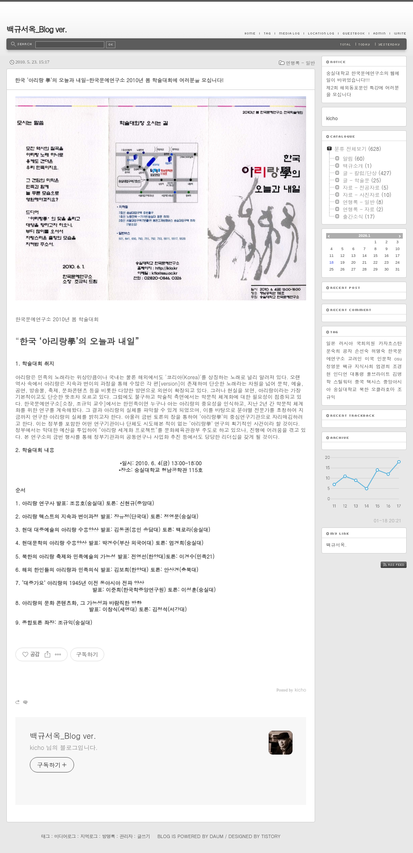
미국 (369, 358)
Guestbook (353, 33)
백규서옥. (336, 545)
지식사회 (364, 366)
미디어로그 (65, 836)
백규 (347, 366)
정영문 (333, 366)
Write (398, 33)
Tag (267, 33)
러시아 (346, 343)
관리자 (126, 836)
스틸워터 (342, 381)
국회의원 (365, 343)
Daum (217, 836)
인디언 (340, 374)
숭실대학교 (345, 389)
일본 (331, 343)
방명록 (108, 836)
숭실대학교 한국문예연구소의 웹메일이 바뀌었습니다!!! (362, 76)
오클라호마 (383, 389)
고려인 (355, 358)
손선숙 (362, 351)
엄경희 (383, 366)
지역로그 (89, 836)
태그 (45, 836)
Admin (379, 33)
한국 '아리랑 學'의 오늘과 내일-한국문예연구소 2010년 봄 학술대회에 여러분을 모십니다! (119, 80)
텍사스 (374, 381)
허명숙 (378, 351)
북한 (364, 389)
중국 (359, 381)
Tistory (271, 836)
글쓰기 (143, 836)
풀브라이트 (378, 374)
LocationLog (321, 33)
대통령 (357, 374)
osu (398, 358)
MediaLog (289, 33)
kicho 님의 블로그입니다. (64, 747)
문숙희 (333, 351)
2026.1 (364, 235)
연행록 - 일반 (300, 63)
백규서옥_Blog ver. (36, 29)
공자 (347, 351)
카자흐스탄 (390, 343)
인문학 (384, 358)
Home (252, 33)
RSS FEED (400, 565)
